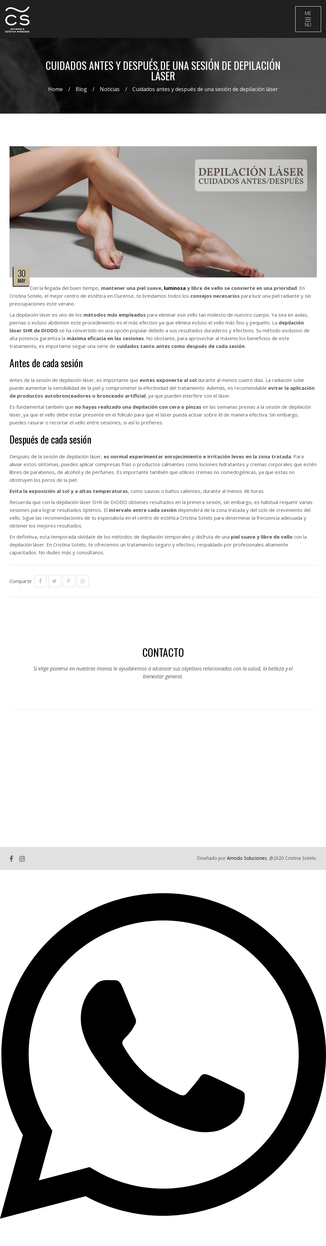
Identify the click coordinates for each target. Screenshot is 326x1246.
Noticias (110, 91)
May (21, 282)
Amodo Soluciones (247, 860)
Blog (81, 91)
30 (21, 275)
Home (55, 91)
